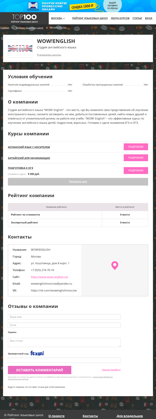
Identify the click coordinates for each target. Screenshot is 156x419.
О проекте (56, 416)
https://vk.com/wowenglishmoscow (54, 290)
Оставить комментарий (39, 370)
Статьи (137, 18)
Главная (4, 27)
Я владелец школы (49, 55)
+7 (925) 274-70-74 (42, 270)
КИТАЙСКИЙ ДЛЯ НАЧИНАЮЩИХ (29, 158)
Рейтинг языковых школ (90, 18)
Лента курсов (120, 18)
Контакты (90, 416)
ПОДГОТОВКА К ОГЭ (20, 168)
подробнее (136, 146)
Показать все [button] (78, 181)
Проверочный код (18, 353)
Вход (148, 18)
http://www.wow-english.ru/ (49, 277)
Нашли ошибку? (111, 369)
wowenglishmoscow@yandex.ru (51, 283)
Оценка (12, 332)
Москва (58, 18)
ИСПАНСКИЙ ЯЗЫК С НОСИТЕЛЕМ (29, 147)
